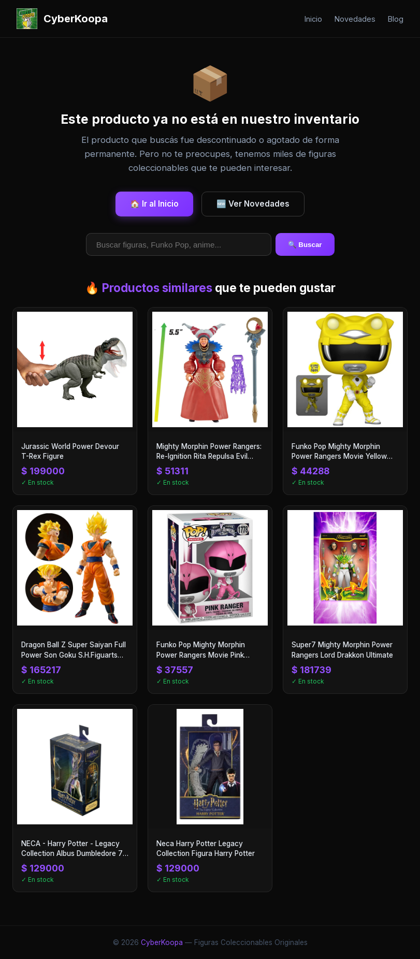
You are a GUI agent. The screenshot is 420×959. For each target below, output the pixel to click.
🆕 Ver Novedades (252, 204)
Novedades (355, 18)
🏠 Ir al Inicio (154, 204)
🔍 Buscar (305, 245)
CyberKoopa (162, 942)
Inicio (313, 18)
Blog (395, 18)
